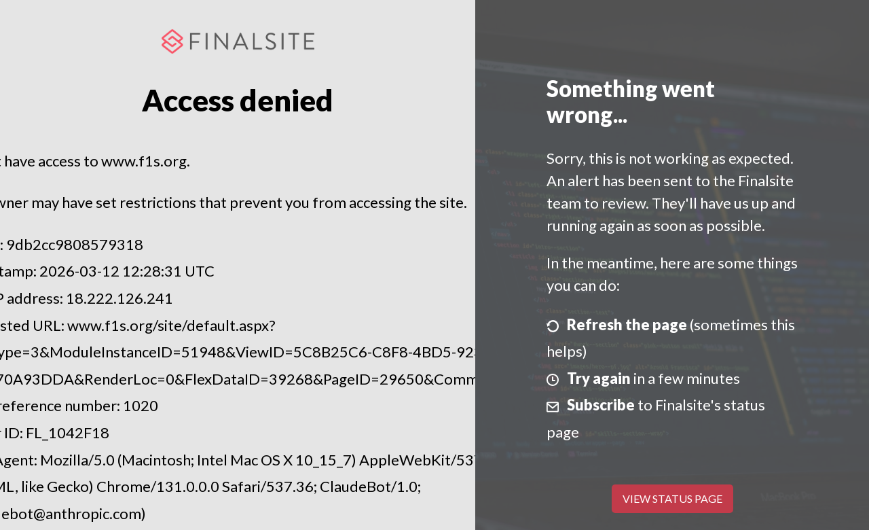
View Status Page (672, 498)
